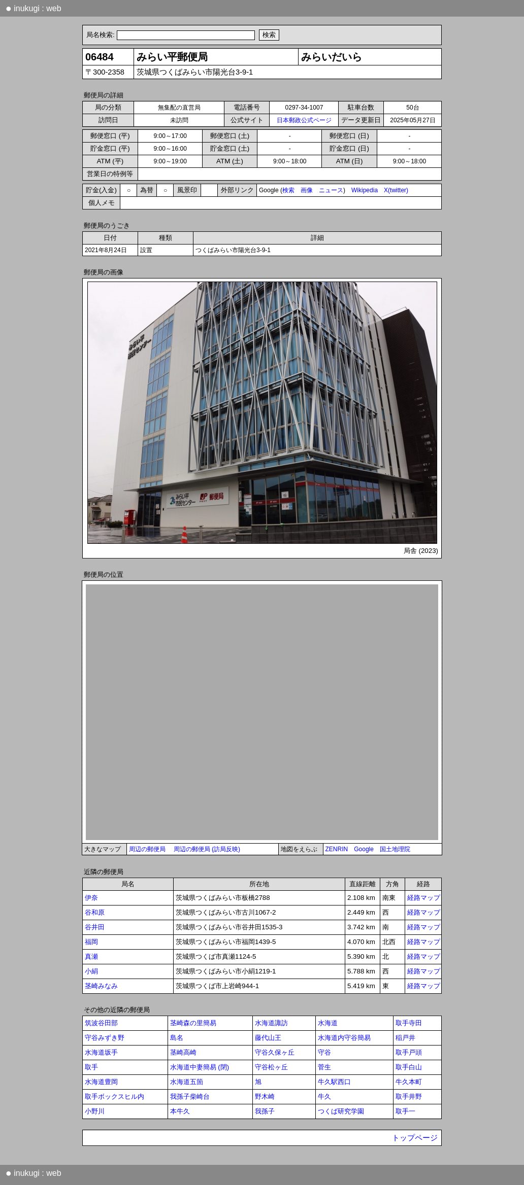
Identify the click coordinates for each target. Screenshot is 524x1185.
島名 (176, 1037)
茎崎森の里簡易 (193, 1023)
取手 (91, 1067)
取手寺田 (409, 1023)
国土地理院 (395, 849)
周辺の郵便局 (147, 849)
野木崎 (265, 1096)
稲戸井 (405, 1037)
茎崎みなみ (101, 986)
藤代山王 (268, 1037)
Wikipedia (364, 190)
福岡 (91, 942)
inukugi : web (33, 8)
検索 (288, 190)
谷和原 (95, 912)
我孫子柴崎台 (190, 1096)
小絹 (91, 971)
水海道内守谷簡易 (344, 1037)
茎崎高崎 (183, 1052)
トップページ (415, 1138)
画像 (307, 190)
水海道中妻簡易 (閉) (200, 1067)
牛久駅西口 (334, 1082)
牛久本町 (409, 1082)
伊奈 (91, 897)
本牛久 (180, 1111)
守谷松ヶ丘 (271, 1067)
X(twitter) (396, 190)
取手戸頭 (409, 1052)
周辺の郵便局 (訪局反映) (207, 849)
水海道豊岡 (101, 1082)
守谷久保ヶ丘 (274, 1052)
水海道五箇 (186, 1082)
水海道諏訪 (271, 1023)
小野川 (95, 1111)
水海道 (328, 1023)
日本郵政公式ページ (304, 120)
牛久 (324, 1096)
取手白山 (409, 1067)
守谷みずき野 (104, 1037)
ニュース (331, 190)
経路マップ (423, 897)
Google (364, 849)
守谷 (324, 1052)
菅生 (324, 1067)
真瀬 (91, 956)
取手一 (405, 1111)
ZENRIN (336, 849)
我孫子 (265, 1111)
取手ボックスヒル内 (114, 1096)
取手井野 (409, 1096)
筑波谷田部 (101, 1023)
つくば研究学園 (341, 1111)
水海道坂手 (101, 1052)
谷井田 (95, 927)
